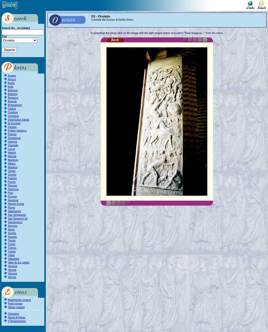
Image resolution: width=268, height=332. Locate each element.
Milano (11, 163)
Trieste (12, 251)
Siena (11, 229)
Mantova (13, 160)
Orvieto (12, 174)
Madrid (12, 152)
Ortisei (11, 171)
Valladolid (13, 258)
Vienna (12, 277)
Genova (12, 141)
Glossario (13, 313)
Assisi (11, 83)
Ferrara (12, 127)
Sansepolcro (15, 222)
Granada (13, 145)
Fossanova (14, 138)
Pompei (12, 196)
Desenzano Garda (18, 119)
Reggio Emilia (16, 203)
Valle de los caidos (19, 262)
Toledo (11, 240)
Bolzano (12, 94)
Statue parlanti (16, 307)
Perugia (12, 185)
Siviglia (12, 233)
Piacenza (13, 189)
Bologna (13, 90)
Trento (11, 244)
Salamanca (14, 211)
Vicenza (12, 273)
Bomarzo (13, 97)
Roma (11, 207)
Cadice (12, 108)
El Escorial (14, 123)
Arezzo (12, 79)
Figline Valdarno (17, 130)
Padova (12, 178)
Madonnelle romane (19, 300)
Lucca (11, 149)
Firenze (12, 134)
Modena (12, 167)
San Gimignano (17, 214)
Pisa (10, 193)
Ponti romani (15, 303)
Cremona (13, 116)
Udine (11, 255)
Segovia (12, 225)
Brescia (12, 101)
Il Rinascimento (17, 321)
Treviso (12, 247)
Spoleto (12, 236)
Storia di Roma (16, 317)
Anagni (12, 75)
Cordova (13, 112)
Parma (11, 182)
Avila (11, 86)
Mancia (12, 156)
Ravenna (13, 200)
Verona (12, 269)
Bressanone (15, 105)
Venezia (12, 266)
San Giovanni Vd (17, 218)
